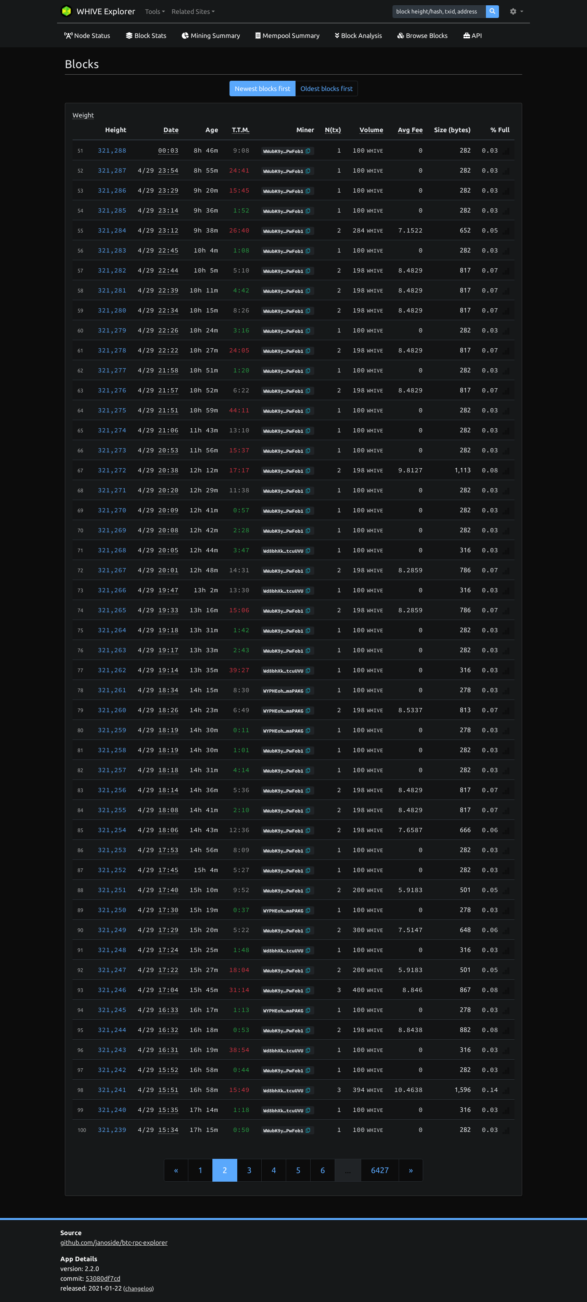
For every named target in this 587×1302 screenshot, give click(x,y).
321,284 (112, 230)
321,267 (112, 570)
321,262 (112, 670)
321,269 (112, 530)
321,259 (112, 730)
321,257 (112, 770)
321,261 (112, 690)
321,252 (112, 870)
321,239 (112, 1129)
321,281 (112, 290)
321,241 (112, 1089)
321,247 (112, 969)
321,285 (112, 210)
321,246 (112, 989)
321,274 (112, 430)
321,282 (112, 270)
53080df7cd (103, 1278)
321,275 (112, 410)
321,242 (112, 1069)
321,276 (112, 390)
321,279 (112, 330)
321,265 (112, 610)
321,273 (112, 450)
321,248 (112, 950)
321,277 (112, 370)
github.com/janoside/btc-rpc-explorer (114, 1242)
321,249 (112, 930)
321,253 (112, 850)
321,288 (112, 150)
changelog (138, 1288)
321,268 (112, 550)
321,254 (112, 830)
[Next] (411, 1170)
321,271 (112, 490)
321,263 (112, 650)
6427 (380, 1170)
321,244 (112, 1029)
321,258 (112, 750)
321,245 (112, 1009)
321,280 (112, 310)
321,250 (112, 910)
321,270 (112, 510)
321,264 (112, 630)
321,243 (112, 1049)
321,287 (112, 170)
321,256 (112, 790)
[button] (155, 11)
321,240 (112, 1109)
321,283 (112, 250)
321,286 (112, 190)
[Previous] (176, 1170)
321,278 (112, 350)
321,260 (112, 710)
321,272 (112, 470)
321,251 (112, 890)
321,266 (112, 590)
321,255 (112, 810)
